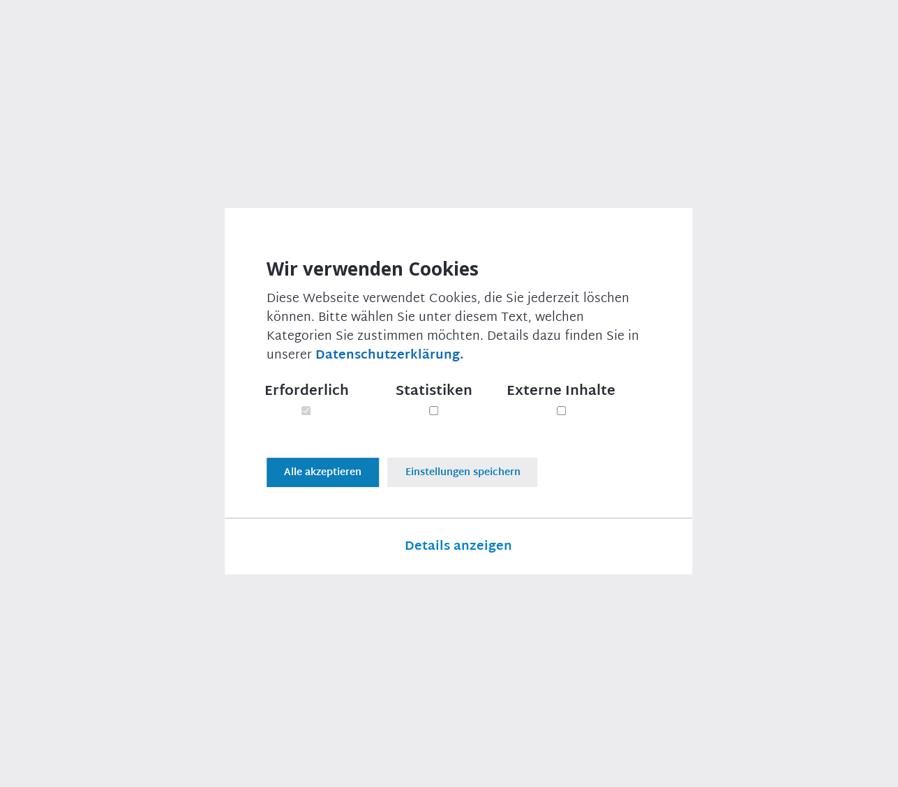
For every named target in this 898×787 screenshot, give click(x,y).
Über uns (307, 30)
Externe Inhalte (561, 393)
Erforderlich (306, 393)
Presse (375, 30)
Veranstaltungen (553, 30)
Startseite (58, 101)
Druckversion (102, 529)
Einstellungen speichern (470, 466)
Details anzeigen (458, 544)
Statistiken (434, 393)
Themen (234, 30)
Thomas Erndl (760, 326)
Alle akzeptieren (322, 466)
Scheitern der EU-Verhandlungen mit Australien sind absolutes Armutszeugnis (371, 101)
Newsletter (450, 30)
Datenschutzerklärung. (389, 357)
